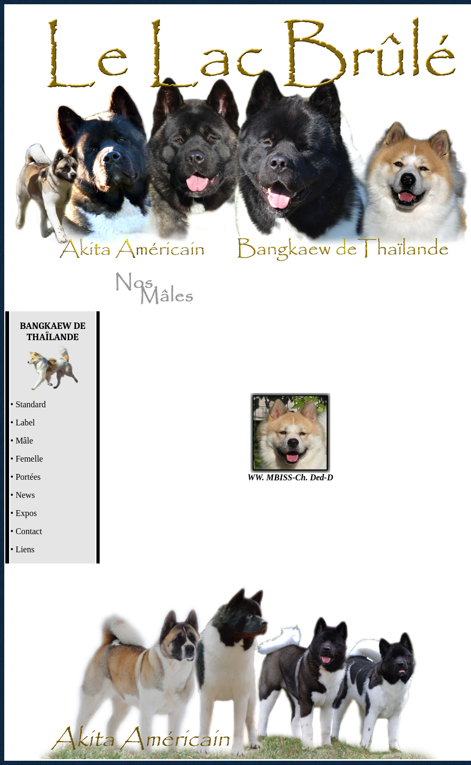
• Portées (26, 476)
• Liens (23, 549)
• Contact (26, 531)
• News (23, 495)
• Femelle (27, 458)
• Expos (24, 513)
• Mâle (22, 440)
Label (24, 422)
